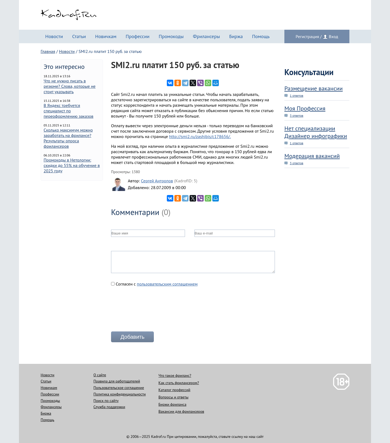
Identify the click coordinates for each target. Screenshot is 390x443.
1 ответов (296, 95)
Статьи (79, 36)
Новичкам (105, 36)
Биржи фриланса (172, 404)
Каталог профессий (174, 389)
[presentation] (152, 311)
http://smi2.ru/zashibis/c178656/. (200, 136)
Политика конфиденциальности (119, 394)
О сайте (99, 374)
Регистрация (307, 36)
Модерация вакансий (312, 156)
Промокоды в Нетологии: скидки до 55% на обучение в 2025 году (72, 165)
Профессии (138, 36)
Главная (48, 51)
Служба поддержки (109, 406)
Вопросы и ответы (173, 397)
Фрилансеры (206, 36)
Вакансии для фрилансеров (181, 411)
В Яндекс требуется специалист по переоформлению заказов (68, 111)
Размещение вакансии (313, 88)
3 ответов (296, 115)
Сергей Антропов (157, 180)
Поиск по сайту (106, 400)
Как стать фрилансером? (178, 382)
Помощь (261, 36)
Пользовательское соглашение (118, 387)
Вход (333, 36)
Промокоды (171, 36)
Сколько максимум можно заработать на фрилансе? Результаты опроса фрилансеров (68, 138)
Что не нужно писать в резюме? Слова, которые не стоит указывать (70, 86)
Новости (54, 36)
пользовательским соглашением (167, 284)
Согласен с (154, 284)
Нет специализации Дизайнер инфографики (315, 132)
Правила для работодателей (116, 381)
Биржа (236, 36)
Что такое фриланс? (174, 375)
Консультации (309, 72)
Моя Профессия (304, 108)
